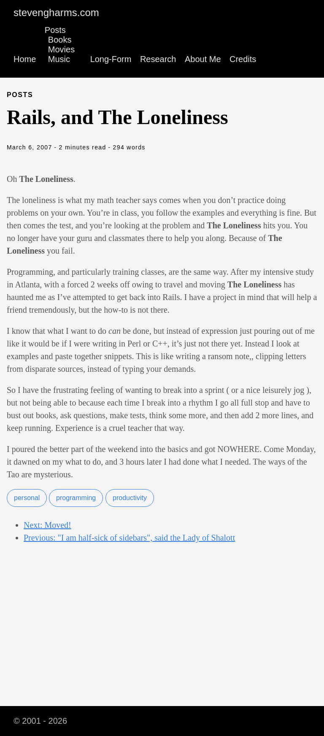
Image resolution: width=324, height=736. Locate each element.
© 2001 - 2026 (40, 720)
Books (60, 39)
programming (76, 497)
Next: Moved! (47, 525)
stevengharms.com (56, 12)
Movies (61, 49)
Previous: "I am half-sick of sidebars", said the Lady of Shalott (129, 537)
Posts (55, 30)
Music (59, 59)
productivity (130, 497)
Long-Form (111, 59)
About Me (203, 59)
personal (27, 497)
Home (25, 59)
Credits (243, 59)
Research (158, 59)
